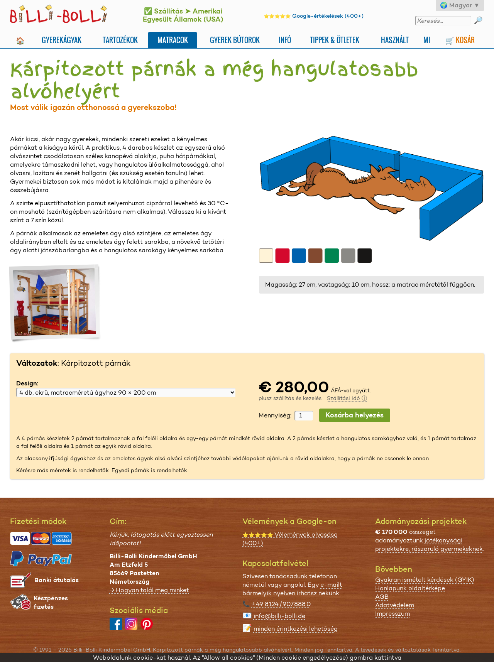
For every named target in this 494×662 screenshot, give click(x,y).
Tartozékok (120, 40)
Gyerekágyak (61, 40)
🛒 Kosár (460, 40)
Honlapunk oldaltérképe (410, 588)
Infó (285, 40)
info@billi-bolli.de (279, 616)
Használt (395, 40)
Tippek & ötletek (334, 40)
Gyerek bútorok (235, 40)
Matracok (172, 40)
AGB (382, 596)
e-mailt (331, 584)
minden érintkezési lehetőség (296, 628)
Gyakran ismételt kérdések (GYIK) (424, 579)
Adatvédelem (394, 605)
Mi (426, 40)
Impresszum (392, 613)
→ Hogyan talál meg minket (149, 590)
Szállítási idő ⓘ (347, 398)
